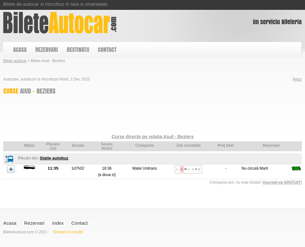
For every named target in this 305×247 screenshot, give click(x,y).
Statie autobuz (54, 158)
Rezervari (34, 223)
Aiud (53, 148)
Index (58, 223)
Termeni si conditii (68, 232)
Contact (79, 223)
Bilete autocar (14, 61)
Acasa (10, 223)
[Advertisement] (118, 115)
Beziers (106, 148)
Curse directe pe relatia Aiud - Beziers (153, 136)
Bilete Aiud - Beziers (60, 22)
